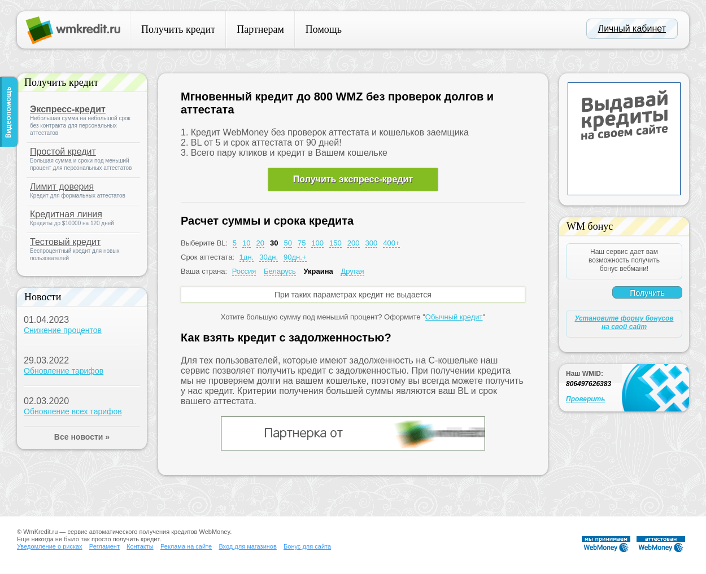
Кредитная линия (66, 214)
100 (317, 243)
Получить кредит (178, 29)
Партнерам (260, 29)
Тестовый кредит (65, 242)
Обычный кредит (454, 317)
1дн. (246, 257)
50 (287, 243)
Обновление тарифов (63, 370)
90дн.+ (295, 257)
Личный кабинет (632, 28)
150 (335, 243)
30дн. (268, 257)
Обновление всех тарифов (73, 411)
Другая (352, 271)
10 (246, 243)
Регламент (104, 546)
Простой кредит (63, 151)
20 (260, 243)
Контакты (140, 546)
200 (353, 243)
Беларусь (280, 271)
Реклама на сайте (186, 546)
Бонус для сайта (307, 546)
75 (302, 243)
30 (274, 243)
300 (371, 243)
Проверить (585, 399)
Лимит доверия (62, 186)
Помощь (324, 29)
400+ (391, 243)
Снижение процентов (63, 330)
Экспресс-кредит (68, 109)
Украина (318, 271)
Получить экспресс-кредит (353, 179)
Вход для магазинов (247, 546)
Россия (244, 271)
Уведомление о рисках (49, 546)
